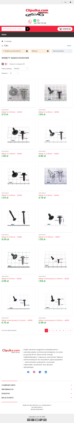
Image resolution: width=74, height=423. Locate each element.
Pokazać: (5, 73)
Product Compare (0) (17, 64)
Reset (69, 46)
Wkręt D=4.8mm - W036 (49, 112)
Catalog (8, 41)
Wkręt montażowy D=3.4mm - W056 (17, 320)
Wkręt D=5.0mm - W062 (12, 237)
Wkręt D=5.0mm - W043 (12, 112)
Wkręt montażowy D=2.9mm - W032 (54, 279)
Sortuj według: (7, 69)
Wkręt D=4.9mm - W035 (12, 195)
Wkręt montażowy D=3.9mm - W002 (54, 320)
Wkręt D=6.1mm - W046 (12, 279)
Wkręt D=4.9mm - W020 (12, 154)
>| (70, 330)
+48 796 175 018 (39, 23)
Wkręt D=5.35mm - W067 (49, 237)
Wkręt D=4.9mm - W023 (49, 154)
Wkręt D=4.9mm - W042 (49, 195)
